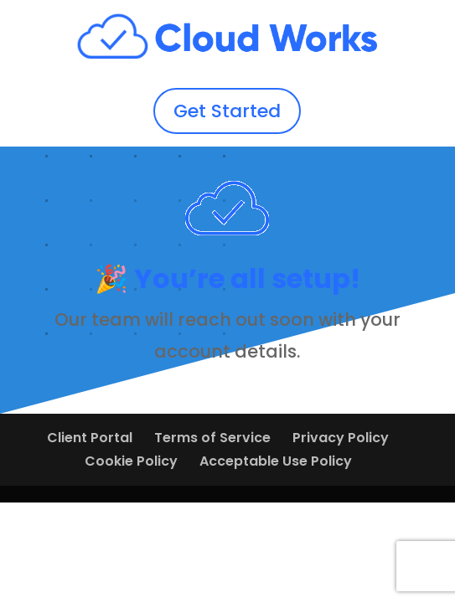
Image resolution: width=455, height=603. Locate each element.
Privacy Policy (340, 437)
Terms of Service (212, 437)
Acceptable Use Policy (275, 461)
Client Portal (89, 437)
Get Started (227, 111)
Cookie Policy (131, 461)
